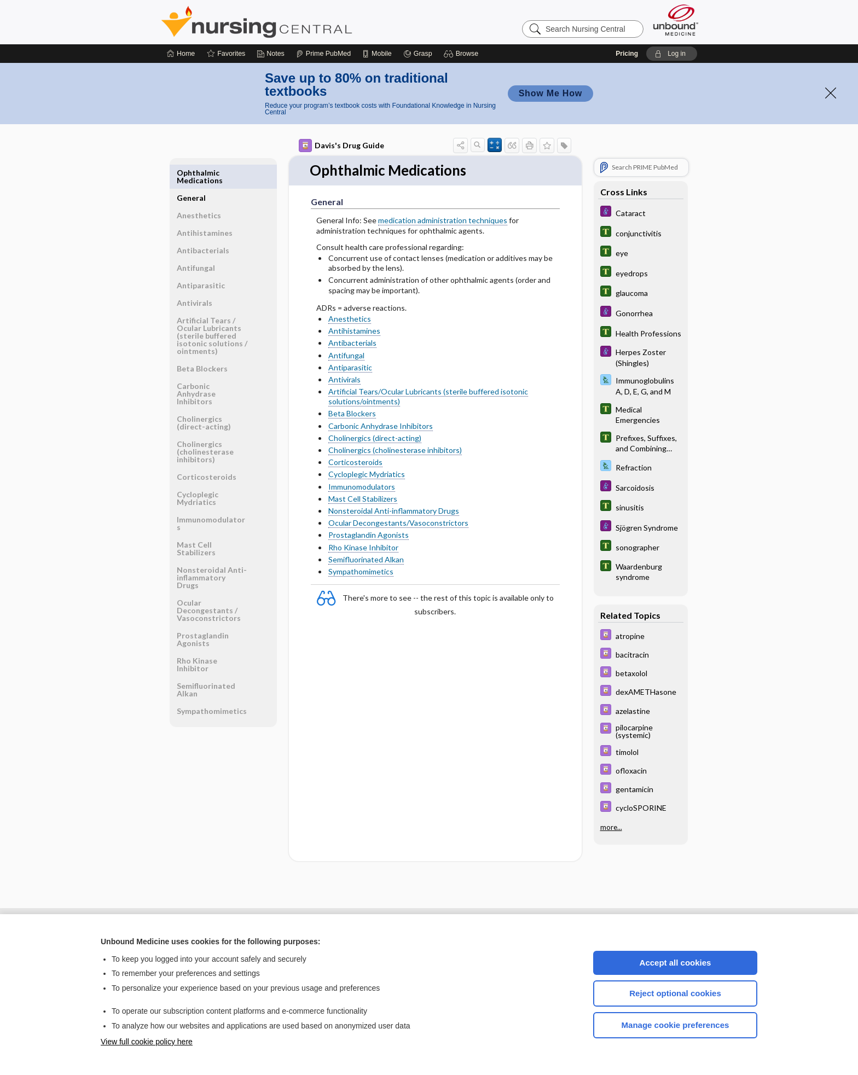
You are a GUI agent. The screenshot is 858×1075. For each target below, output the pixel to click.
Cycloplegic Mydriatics (366, 474)
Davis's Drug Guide (341, 145)
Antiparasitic (350, 367)
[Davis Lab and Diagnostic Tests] (641, 385)
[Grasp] (417, 53)
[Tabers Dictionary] (641, 233)
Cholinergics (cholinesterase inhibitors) (395, 450)
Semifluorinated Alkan (366, 559)
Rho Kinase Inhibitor (363, 547)
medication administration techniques (442, 220)
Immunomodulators (361, 486)
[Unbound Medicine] (676, 20)
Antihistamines (354, 330)
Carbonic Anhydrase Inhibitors (380, 426)
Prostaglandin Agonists (368, 534)
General (191, 172)
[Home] (181, 53)
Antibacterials (352, 342)
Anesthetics (349, 318)
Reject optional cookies (675, 993)
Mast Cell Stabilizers (362, 498)
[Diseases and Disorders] (641, 212)
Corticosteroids (355, 462)
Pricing (627, 53)
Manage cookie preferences (675, 1025)
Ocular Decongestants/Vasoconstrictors (398, 522)
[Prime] (323, 53)
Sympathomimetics (360, 571)
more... (611, 826)
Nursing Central (297, 21)
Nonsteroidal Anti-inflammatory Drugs (393, 510)
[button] (463, 53)
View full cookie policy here (147, 1041)
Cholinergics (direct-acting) (374, 438)
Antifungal (346, 355)
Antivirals (344, 379)
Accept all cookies (675, 962)
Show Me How (550, 93)
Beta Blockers (352, 414)
